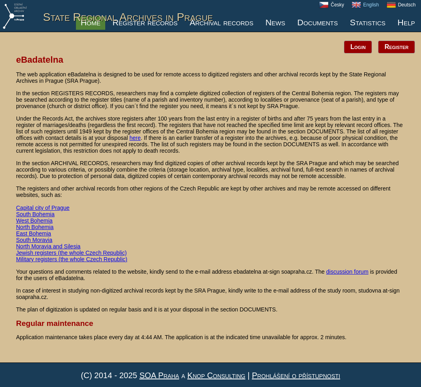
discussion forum (347, 271)
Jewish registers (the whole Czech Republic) (71, 253)
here (135, 138)
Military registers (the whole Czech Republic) (71, 259)
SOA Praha (159, 375)
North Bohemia (34, 227)
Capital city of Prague (42, 208)
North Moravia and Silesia (48, 246)
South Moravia (34, 240)
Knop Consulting (216, 375)
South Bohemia (35, 214)
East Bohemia (33, 233)
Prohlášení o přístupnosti (296, 375)
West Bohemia (34, 220)
